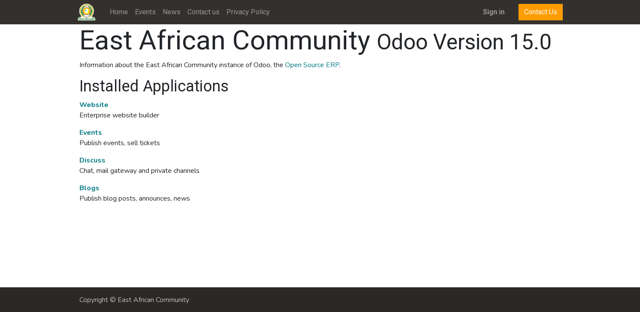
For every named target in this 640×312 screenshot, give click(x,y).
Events (90, 132)
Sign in (492, 12)
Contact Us (538, 12)
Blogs (89, 188)
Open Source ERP (312, 65)
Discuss (92, 160)
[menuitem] (121, 12)
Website (93, 105)
